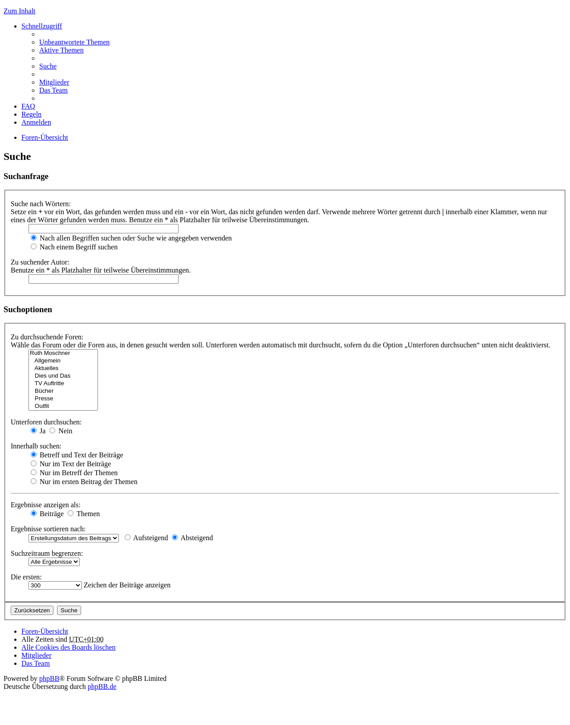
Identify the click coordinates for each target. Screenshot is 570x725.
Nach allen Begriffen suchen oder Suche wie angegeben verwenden (131, 238)
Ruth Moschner (63, 353)
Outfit (63, 406)
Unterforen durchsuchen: (46, 422)
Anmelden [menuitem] (36, 122)
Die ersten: (26, 577)
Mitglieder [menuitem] (54, 82)
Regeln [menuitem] (31, 114)
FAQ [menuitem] (28, 106)
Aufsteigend (146, 538)
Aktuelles (63, 368)
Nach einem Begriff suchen (74, 247)
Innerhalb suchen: (36, 446)
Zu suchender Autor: (40, 262)
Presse (63, 399)
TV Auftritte (63, 383)
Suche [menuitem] (48, 66)
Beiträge (47, 513)
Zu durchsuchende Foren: (47, 337)
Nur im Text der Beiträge (71, 464)
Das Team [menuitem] (53, 90)
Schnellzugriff (41, 26)
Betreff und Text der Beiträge (77, 455)
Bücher (63, 391)
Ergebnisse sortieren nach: (48, 529)
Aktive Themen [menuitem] (61, 50)
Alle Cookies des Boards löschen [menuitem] (68, 647)
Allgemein (63, 361)
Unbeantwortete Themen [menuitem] (74, 42)
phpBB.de (102, 686)
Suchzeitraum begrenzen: (47, 553)
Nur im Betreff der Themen (74, 473)
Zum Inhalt (20, 11)
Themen (84, 513)
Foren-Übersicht (44, 137)
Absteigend (192, 538)
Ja (38, 431)
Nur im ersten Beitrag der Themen (84, 481)
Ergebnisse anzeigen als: (46, 505)
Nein (60, 431)
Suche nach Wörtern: (41, 204)
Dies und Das (63, 376)
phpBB (49, 678)
